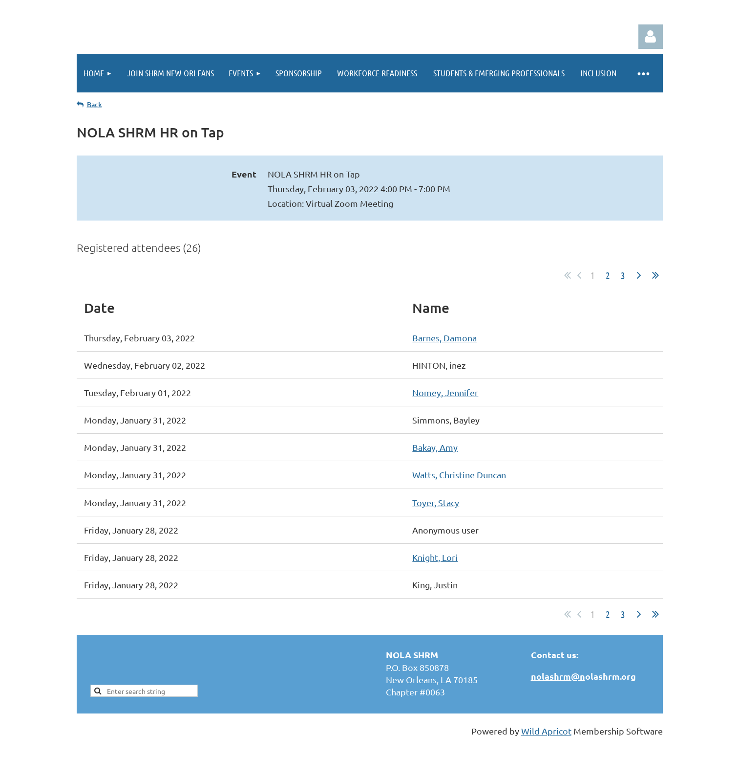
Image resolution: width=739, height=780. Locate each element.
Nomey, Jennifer (445, 392)
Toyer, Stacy (435, 502)
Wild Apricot (546, 731)
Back (94, 104)
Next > (639, 275)
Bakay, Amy (435, 447)
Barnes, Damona (444, 338)
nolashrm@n (558, 676)
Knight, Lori (435, 557)
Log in (650, 36)
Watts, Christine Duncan (459, 474)
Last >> (655, 275)
